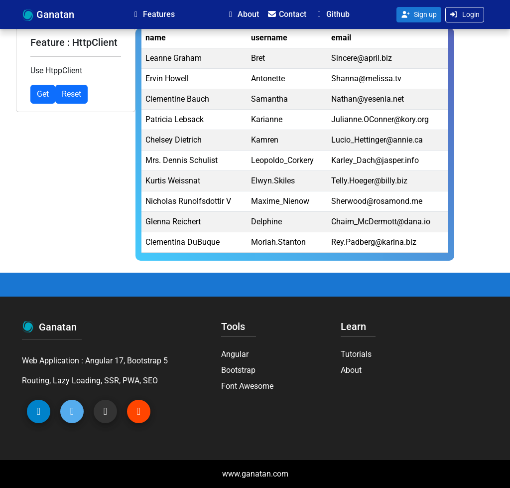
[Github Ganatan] (105, 411)
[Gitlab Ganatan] (138, 411)
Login (465, 14)
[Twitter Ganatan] (72, 411)
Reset (71, 94)
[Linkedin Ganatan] (38, 411)
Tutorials (356, 354)
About (242, 14)
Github (332, 14)
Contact (286, 14)
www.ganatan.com (255, 474)
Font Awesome (247, 386)
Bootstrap (238, 370)
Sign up (419, 14)
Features (153, 14)
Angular (235, 354)
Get (43, 94)
